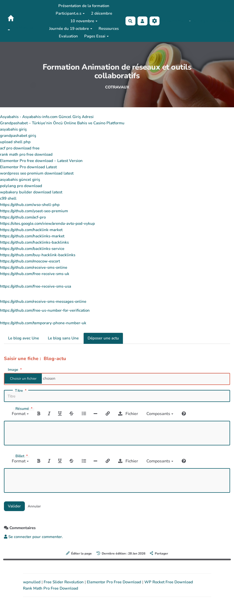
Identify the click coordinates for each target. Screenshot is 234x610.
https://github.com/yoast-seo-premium (34, 211)
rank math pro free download (26, 154)
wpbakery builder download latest (31, 192)
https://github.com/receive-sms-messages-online (43, 301)
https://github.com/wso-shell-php (30, 204)
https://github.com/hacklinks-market (32, 236)
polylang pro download (21, 185)
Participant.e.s (70, 13)
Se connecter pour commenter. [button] (33, 536)
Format (20, 414)
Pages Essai (96, 36)
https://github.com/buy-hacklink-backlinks (37, 255)
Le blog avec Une (23, 338)
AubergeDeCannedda (211, 20)
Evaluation (68, 36)
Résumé (24, 409)
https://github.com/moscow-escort (30, 261)
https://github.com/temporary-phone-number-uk (43, 323)
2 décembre (101, 13)
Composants (159, 414)
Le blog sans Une (63, 338)
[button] (142, 21)
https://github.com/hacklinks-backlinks (34, 242)
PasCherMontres (18, 27)
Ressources (109, 28)
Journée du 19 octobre (70, 28)
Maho (183, 20)
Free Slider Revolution (64, 582)
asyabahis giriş (13, 129)
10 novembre (84, 21)
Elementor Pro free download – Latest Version (41, 160)
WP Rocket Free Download (168, 582)
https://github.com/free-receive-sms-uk (34, 273)
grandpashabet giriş (18, 135)
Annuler (34, 506)
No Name (169, 20)
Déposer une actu (103, 338)
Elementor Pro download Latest (28, 167)
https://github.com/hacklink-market (31, 229)
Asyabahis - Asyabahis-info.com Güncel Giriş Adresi (47, 116)
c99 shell (8, 198)
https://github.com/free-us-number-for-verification (45, 310)
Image (15, 369)
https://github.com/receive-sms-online (33, 267)
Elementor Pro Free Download (114, 582)
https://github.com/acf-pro (23, 217)
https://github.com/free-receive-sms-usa (35, 286)
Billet (22, 456)
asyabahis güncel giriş (20, 179)
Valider (14, 506)
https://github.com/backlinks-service (32, 248)
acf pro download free (19, 148)
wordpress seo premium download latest (36, 173)
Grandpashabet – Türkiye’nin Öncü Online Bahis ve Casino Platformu (62, 123)
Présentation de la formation (83, 5)
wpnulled (32, 582)
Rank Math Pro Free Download (50, 588)
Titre (21, 391)
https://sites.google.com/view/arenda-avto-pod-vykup (47, 223)
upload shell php (15, 141)
